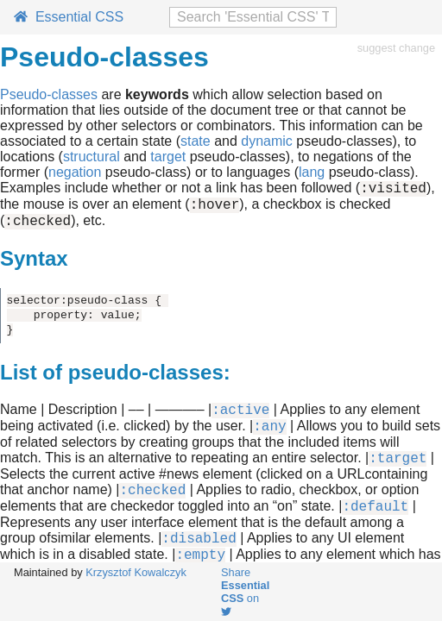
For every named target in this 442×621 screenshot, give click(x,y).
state (195, 141)
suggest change (396, 47)
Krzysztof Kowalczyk (135, 572)
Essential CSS (68, 16)
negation (74, 172)
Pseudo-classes (49, 94)
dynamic (267, 141)
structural (91, 156)
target (168, 156)
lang (312, 172)
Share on (245, 591)
